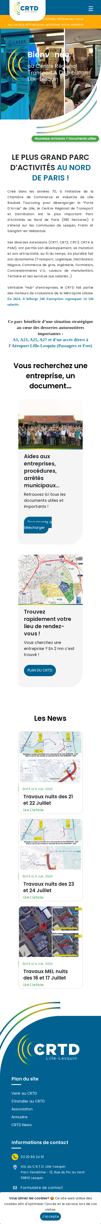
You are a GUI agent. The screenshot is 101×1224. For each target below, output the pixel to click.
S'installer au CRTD (28, 1101)
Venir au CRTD (24, 1093)
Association (22, 1109)
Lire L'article (33, 809)
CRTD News (21, 1124)
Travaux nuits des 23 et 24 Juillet (48, 887)
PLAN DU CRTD (40, 670)
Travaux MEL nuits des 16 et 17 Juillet (45, 974)
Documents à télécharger (38, 525)
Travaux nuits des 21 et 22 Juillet (48, 799)
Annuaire (19, 1116)
